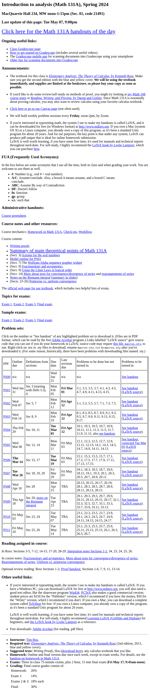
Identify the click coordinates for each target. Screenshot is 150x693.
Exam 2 (18, 304)
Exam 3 (30, 304)
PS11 (6, 530)
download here (72, 651)
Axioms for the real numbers (41, 255)
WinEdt (74, 592)
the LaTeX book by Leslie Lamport (53, 622)
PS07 (6, 473)
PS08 (6, 486)
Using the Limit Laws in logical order (47, 270)
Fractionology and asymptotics (42, 266)
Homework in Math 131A (45, 232)
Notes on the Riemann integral (30, 277)
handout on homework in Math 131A (34, 658)
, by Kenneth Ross (91, 76)
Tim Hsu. (32, 639)
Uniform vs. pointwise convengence (61, 562)
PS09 (6, 501)
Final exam (44, 304)
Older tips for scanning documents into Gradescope (44, 60)
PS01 (6, 390)
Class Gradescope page (25, 49)
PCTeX (86, 592)
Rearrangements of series (18, 562)
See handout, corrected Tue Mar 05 (134, 443)
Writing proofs (19, 246)
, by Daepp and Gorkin (66, 98)
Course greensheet (14, 215)
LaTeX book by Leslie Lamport (113, 145)
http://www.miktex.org (94, 126)
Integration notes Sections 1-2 (87, 551)
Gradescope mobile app (31, 56)
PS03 (6, 416)
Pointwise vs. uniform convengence (53, 281)
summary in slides (64, 277)
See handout (130, 377)
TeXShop (35, 603)
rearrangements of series (118, 274)
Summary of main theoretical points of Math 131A (58, 250)
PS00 (6, 377)
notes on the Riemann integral (37, 501)
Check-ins (70, 232)
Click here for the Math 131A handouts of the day (58, 31)
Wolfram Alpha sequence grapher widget (55, 262)
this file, (127, 343)
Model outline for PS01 (25, 259)
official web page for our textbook (30, 288)
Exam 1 (7, 304)
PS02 (6, 403)
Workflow (85, 232)
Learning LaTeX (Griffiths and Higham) (114, 618)
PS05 (6, 445)
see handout (107, 433)
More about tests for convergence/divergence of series (59, 274)
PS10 (6, 516)
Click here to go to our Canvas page (34, 108)
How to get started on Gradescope (32, 52)
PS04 (6, 430)
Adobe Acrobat (62, 340)
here (37, 149)
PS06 (6, 460)
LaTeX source (132, 392)
